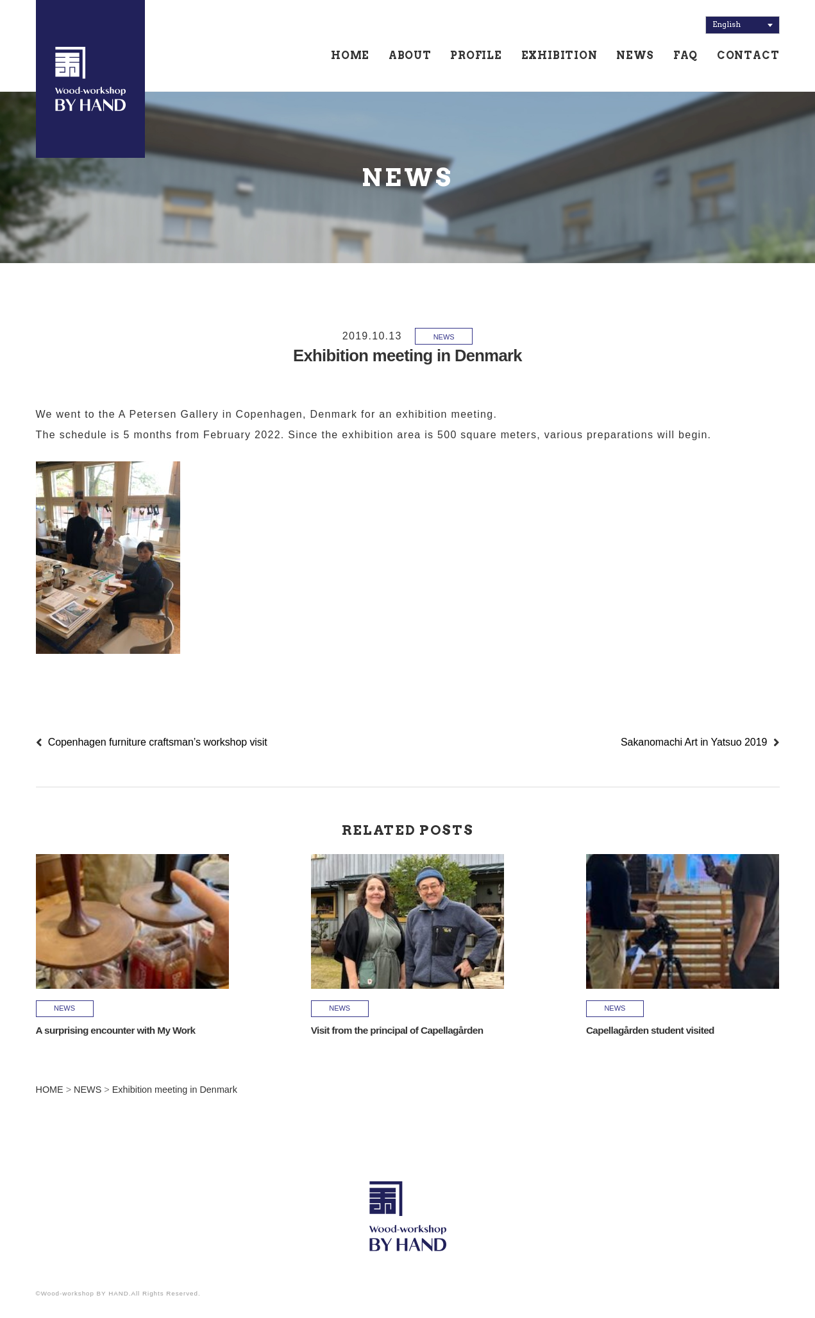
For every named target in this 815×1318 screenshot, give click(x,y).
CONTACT (748, 55)
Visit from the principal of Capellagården (397, 1030)
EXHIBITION (559, 55)
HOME (350, 55)
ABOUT (410, 55)
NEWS (635, 55)
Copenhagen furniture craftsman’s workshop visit (157, 742)
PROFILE (476, 55)
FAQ (685, 55)
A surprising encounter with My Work (116, 1030)
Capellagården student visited (650, 1030)
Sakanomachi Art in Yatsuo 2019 (694, 742)
